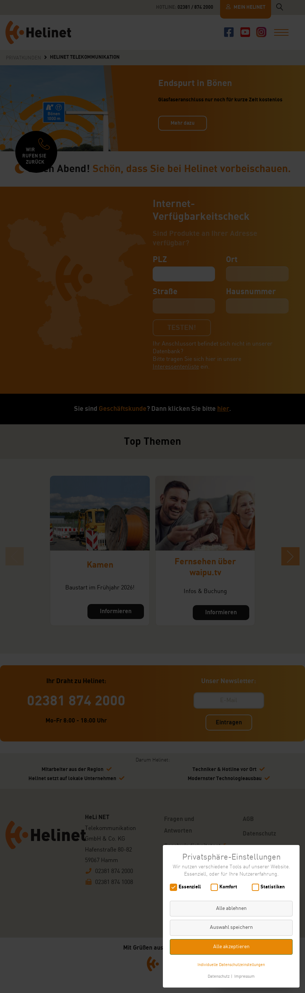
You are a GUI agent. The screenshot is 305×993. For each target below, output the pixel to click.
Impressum (244, 976)
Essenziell (188, 887)
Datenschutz (219, 976)
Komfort (226, 887)
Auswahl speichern (231, 927)
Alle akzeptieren (231, 947)
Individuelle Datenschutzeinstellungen (231, 965)
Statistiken (270, 887)
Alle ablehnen (231, 908)
